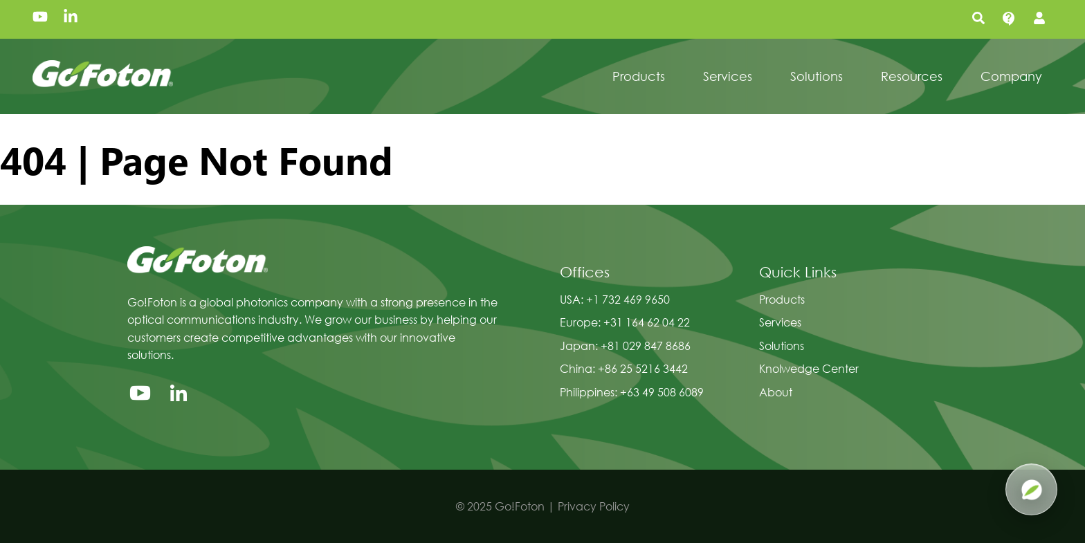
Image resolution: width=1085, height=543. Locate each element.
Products (782, 299)
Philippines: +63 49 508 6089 (632, 392)
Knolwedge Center (809, 368)
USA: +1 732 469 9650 (615, 299)
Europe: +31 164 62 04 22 (625, 322)
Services (780, 322)
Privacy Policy (594, 506)
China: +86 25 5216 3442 (624, 368)
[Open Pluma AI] (1031, 489)
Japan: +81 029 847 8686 (625, 345)
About (775, 392)
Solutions (781, 345)
